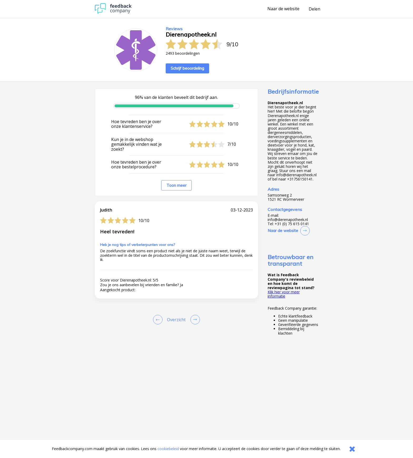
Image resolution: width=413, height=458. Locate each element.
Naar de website (283, 9)
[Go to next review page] (194, 319)
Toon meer (176, 185)
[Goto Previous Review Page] (159, 319)
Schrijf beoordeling (187, 68)
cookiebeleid (168, 448)
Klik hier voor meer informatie (284, 294)
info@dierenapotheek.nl (288, 220)
